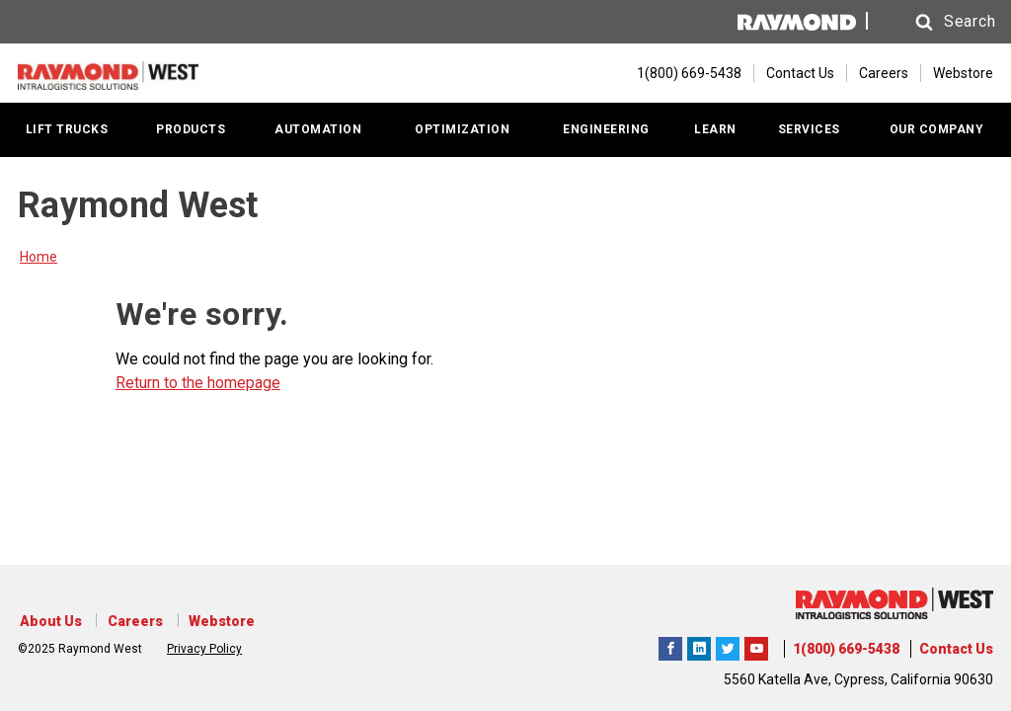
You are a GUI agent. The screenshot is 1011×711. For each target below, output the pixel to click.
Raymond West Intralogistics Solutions (670, 646)
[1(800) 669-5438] (679, 72)
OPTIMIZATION (462, 127)
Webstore (963, 72)
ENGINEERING (606, 127)
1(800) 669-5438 (846, 649)
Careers (883, 72)
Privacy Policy (204, 647)
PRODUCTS (190, 127)
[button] (934, 22)
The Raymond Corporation (756, 646)
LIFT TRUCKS (67, 127)
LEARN (715, 127)
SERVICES (809, 127)
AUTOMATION (317, 127)
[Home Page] (116, 72)
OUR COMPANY (937, 127)
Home (38, 255)
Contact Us (800, 72)
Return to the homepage (198, 380)
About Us (49, 621)
